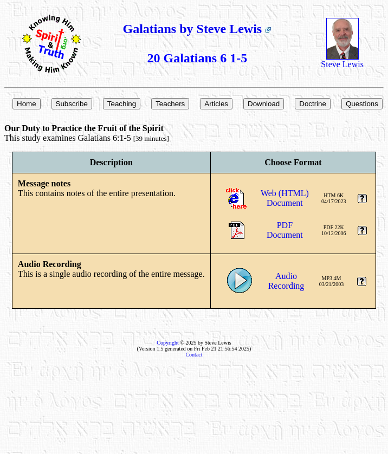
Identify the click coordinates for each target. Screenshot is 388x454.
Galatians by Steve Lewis (197, 29)
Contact (193, 355)
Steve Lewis (342, 60)
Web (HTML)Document (285, 198)
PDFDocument (285, 229)
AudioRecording (286, 280)
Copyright (168, 343)
